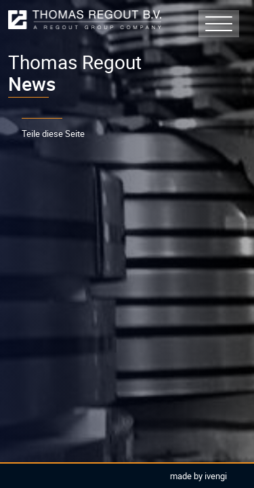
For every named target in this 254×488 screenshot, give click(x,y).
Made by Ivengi (198, 476)
